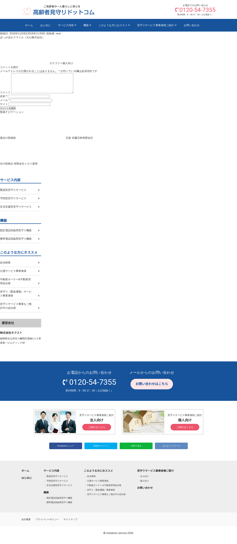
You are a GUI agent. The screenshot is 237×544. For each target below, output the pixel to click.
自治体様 (5, 266)
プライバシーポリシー (47, 523)
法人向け (144, 480)
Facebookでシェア (65, 450)
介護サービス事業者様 (13, 274)
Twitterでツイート (101, 450)
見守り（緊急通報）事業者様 (101, 494)
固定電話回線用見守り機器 (16, 234)
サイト (4, 108)
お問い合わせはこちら (151, 388)
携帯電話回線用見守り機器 (16, 242)
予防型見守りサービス (13, 202)
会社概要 (26, 523)
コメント (5, 96)
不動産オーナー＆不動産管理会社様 (104, 489)
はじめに (45, 25)
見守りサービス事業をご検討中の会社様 (16, 310)
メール (5, 104)
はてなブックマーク (171, 450)
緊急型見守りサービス (13, 193)
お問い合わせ (191, 25)
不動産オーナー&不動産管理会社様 (15, 285)
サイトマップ (70, 523)
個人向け (68, 63)
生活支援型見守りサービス (16, 210)
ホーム (29, 25)
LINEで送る (136, 450)
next (58, 33)
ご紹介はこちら (96, 431)
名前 (3, 100)
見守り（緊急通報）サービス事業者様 (16, 297)
